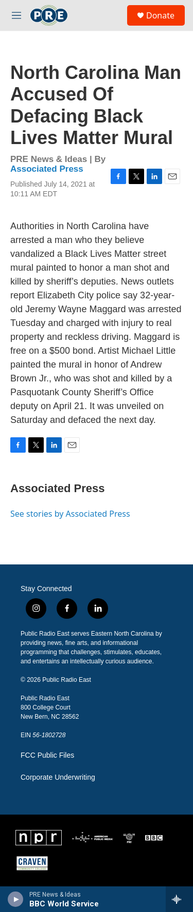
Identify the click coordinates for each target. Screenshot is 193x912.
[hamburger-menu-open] (16, 15)
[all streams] (179, 899)
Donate (160, 15)
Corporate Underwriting (58, 777)
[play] (15, 899)
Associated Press (46, 169)
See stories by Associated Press (70, 513)
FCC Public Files (47, 755)
